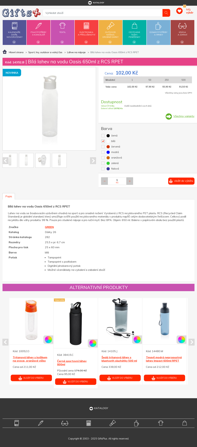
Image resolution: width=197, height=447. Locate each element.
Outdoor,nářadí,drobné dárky (110, 32)
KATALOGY (98, 408)
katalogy (96, 3)
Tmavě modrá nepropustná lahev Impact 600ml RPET (164, 359)
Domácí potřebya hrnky (158, 31)
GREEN (49, 227)
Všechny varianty (183, 116)
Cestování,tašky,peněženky (134, 32)
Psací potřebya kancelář (38, 31)
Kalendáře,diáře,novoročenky (14, 32)
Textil (62, 30)
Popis (8, 196)
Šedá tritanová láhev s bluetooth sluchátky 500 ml (119, 359)
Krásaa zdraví (182, 31)
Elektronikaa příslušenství (86, 31)
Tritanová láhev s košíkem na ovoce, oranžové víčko (30, 359)
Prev (5, 160)
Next (93, 160)
